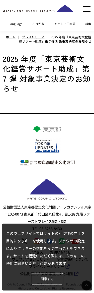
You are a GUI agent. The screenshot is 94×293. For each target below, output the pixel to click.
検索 (88, 24)
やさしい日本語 (64, 24)
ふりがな (38, 24)
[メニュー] (86, 9)
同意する (47, 278)
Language (16, 24)
